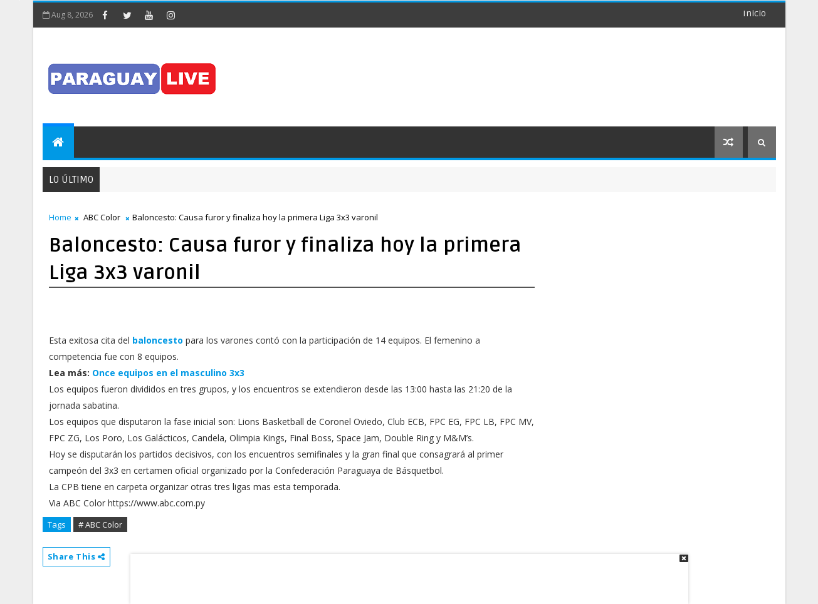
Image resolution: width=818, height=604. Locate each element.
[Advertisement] (405, 572)
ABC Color (101, 217)
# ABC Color (100, 524)
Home (60, 217)
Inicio (754, 13)
